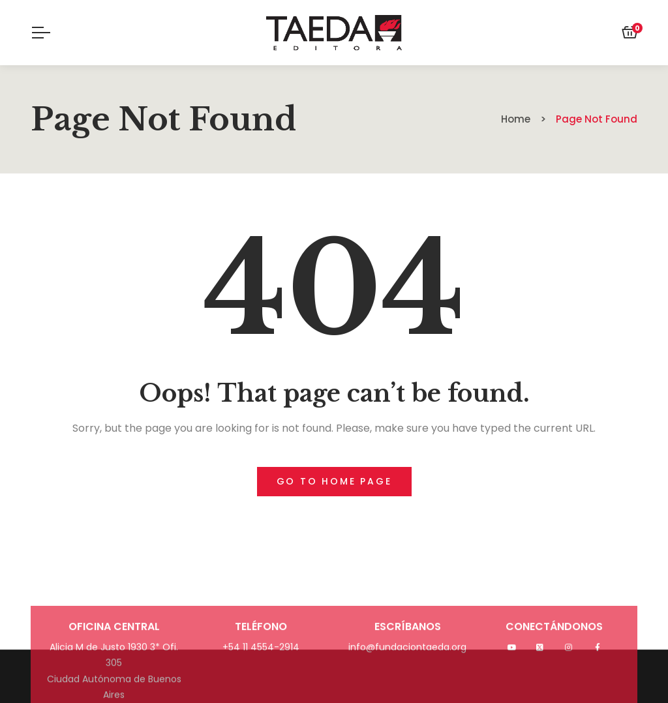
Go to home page (334, 481)
